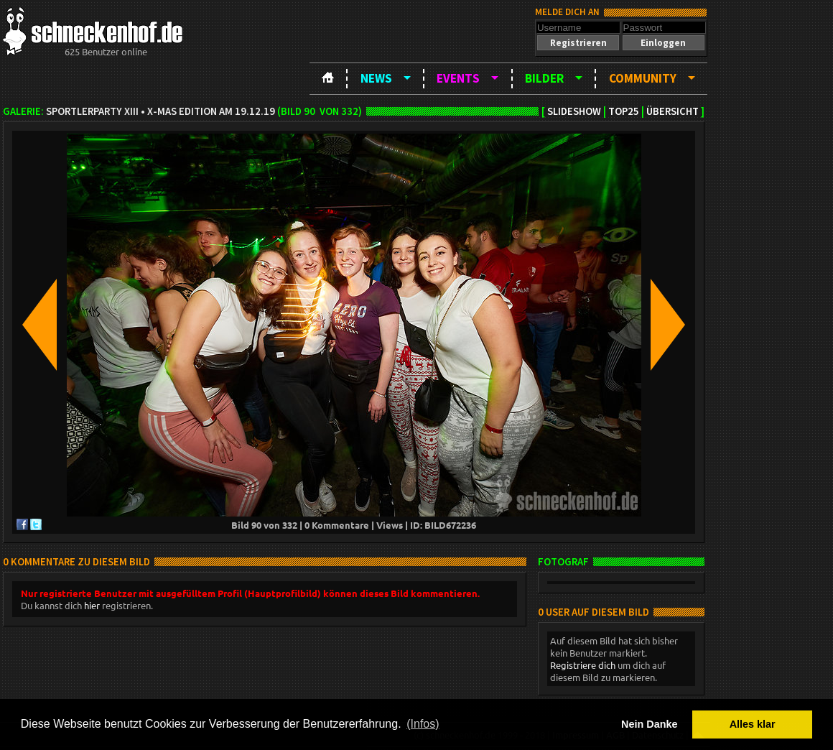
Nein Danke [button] (649, 724)
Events (458, 78)
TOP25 (623, 111)
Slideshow (574, 111)
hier (92, 605)
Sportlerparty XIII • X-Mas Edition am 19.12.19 (160, 111)
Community (642, 78)
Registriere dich (582, 665)
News (376, 78)
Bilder (544, 78)
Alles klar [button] (753, 724)
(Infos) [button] (422, 724)
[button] (578, 42)
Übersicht (672, 111)
